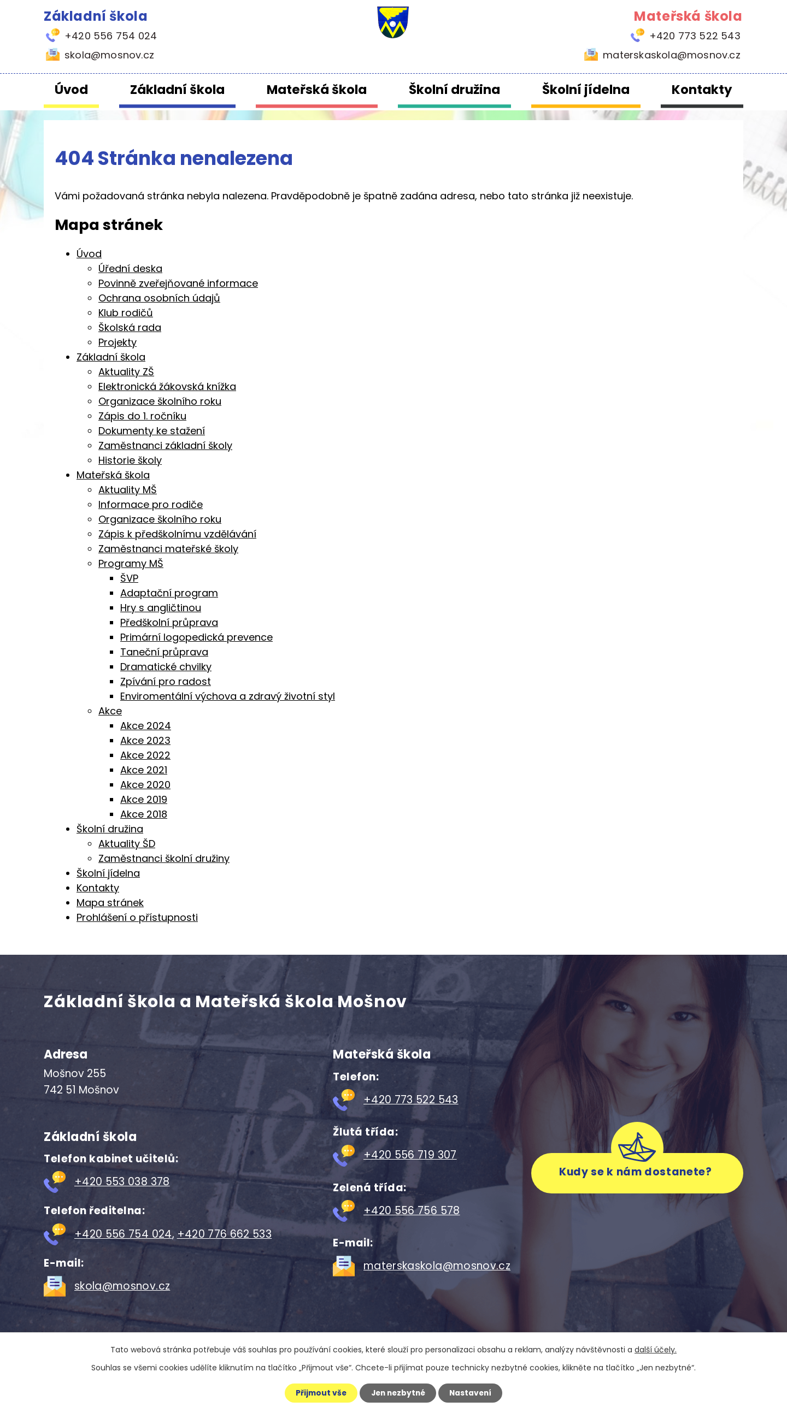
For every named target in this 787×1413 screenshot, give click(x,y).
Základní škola (177, 89)
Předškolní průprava (169, 622)
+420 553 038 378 (122, 1181)
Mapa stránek (110, 902)
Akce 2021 (143, 770)
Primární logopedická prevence (196, 637)
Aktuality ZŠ (126, 372)
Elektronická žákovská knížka (167, 386)
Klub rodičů (125, 313)
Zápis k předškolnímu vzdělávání (177, 534)
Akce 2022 (145, 755)
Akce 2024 (145, 725)
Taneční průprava (164, 652)
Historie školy (130, 460)
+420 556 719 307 (410, 1155)
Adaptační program (169, 593)
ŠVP (129, 578)
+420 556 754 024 (123, 1234)
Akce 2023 (145, 740)
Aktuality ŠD (126, 843)
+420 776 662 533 (224, 1234)
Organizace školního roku (159, 401)
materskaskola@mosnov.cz (436, 1265)
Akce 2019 (143, 799)
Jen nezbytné (397, 1392)
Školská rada (129, 327)
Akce (110, 711)
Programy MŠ (130, 563)
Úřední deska (130, 268)
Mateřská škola (317, 89)
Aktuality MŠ (127, 489)
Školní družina (454, 89)
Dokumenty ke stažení (151, 431)
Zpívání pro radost (165, 681)
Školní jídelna (586, 89)
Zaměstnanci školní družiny (164, 858)
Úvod (71, 89)
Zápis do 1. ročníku (142, 416)
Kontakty (702, 89)
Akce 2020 (145, 784)
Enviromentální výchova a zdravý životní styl (227, 696)
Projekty (117, 342)
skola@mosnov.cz (122, 1286)
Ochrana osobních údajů (159, 298)
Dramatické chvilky (166, 666)
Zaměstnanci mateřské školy (168, 548)
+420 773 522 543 (411, 1099)
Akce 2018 (143, 814)
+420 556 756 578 (411, 1210)
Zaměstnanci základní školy (165, 445)
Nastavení (473, 1392)
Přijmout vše (318, 1392)
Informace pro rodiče (150, 504)
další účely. (656, 1349)
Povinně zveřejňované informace (178, 283)
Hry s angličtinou (160, 607)
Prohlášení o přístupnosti (137, 917)
